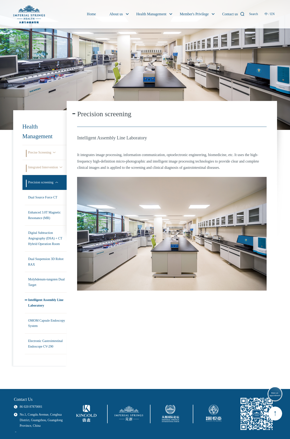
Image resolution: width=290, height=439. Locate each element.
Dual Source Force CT (42, 197)
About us (116, 14)
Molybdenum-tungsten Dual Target (46, 282)
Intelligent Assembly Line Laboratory (45, 302)
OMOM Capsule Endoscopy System (46, 323)
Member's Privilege (194, 14)
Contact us (230, 14)
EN (272, 14)
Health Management (151, 14)
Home (91, 14)
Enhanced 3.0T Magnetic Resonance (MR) (44, 215)
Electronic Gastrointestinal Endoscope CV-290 (45, 343)
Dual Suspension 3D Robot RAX (46, 261)
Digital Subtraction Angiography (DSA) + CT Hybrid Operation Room (45, 238)
